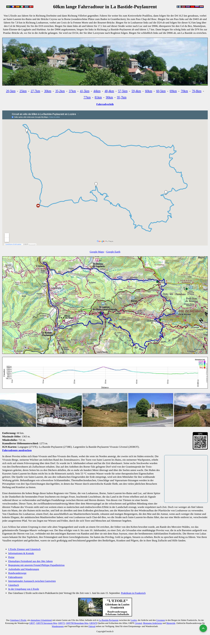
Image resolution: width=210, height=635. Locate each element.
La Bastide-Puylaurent (108, 620)
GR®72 (61, 623)
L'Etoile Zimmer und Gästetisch (24, 549)
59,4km (136, 91)
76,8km (196, 91)
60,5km (161, 91)
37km (72, 91)
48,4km (109, 91)
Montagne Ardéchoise (152, 623)
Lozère (134, 620)
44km (96, 91)
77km (87, 97)
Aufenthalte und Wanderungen (23, 569)
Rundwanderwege (17, 573)
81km (98, 97)
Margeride (170, 623)
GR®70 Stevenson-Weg (46, 623)
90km (109, 97)
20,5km (10, 91)
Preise (11, 557)
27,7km (35, 91)
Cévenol (138, 623)
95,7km (121, 97)
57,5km (123, 91)
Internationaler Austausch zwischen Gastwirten (32, 581)
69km (173, 91)
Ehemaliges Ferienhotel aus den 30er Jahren (30, 561)
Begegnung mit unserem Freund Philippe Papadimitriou (36, 565)
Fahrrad (91, 626)
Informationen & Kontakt (21, 553)
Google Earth (113, 251)
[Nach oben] (203, 628)
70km (184, 91)
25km (23, 91)
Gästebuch (13, 585)
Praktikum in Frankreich (133, 593)
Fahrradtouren (15, 577)
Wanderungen (58, 626)
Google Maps (97, 251)
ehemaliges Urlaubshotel (41, 620)
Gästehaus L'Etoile (18, 620)
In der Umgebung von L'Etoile (23, 589)
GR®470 (93, 623)
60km (148, 91)
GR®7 (32, 623)
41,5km (84, 91)
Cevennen (160, 620)
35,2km (60, 91)
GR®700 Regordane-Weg (77, 623)
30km (47, 91)
